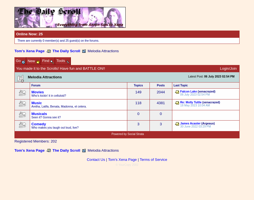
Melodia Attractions (45, 77)
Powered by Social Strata (127, 134)
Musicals (39, 114)
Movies (37, 92)
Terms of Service (153, 160)
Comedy (38, 124)
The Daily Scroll (66, 51)
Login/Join (228, 68)
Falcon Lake (188, 91)
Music (36, 103)
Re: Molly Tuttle (191, 102)
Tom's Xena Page (29, 51)
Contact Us (96, 160)
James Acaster (190, 123)
